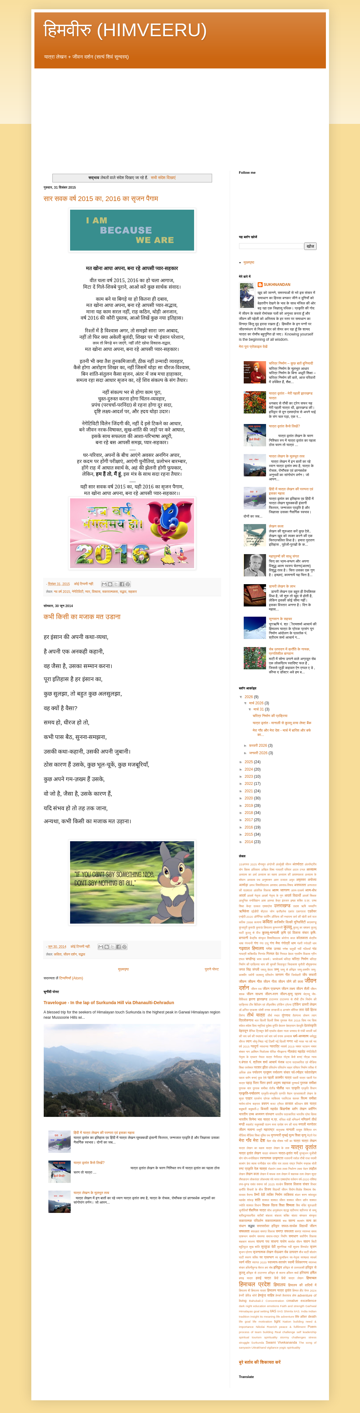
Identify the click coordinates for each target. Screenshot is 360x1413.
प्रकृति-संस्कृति (269, 1093)
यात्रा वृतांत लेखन (250, 1153)
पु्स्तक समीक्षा (260, 1088)
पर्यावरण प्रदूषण (261, 1072)
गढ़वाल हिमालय (251, 948)
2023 (249, 776)
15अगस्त (244, 864)
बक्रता (256, 1103)
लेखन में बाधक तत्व (270, 1174)
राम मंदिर (272, 1163)
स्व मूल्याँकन (281, 1257)
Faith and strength (292, 1306)
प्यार (87, 591)
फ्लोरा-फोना (245, 1103)
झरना (252, 999)
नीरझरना (281, 1051)
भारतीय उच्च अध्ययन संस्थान (256, 1114)
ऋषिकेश (244, 911)
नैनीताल (277, 1057)
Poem (312, 1326)
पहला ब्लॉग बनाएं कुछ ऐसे (253, 1077)
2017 (249, 820)
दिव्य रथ (306, 1020)
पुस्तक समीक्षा (308, 1083)
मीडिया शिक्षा (253, 1135)
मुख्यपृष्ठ (123, 969)
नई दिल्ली (280, 1041)
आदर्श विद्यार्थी (292, 895)
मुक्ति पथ (265, 1135)
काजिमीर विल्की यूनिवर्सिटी (290, 922)
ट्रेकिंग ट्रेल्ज (284, 1004)
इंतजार (285, 900)
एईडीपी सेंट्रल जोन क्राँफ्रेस (268, 911)
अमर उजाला (280, 879)
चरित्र (287, 959)
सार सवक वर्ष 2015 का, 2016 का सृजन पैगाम (101, 199)
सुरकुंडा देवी (268, 1247)
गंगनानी (248, 943)
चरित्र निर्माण (300, 959)
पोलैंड (280, 1088)
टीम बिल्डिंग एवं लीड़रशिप (262, 1004)
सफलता (244, 1231)
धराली (309, 1031)
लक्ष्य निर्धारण (289, 1168)
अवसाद (274, 885)
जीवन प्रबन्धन (271, 989)
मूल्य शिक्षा (295, 1135)
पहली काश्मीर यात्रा (279, 1077)
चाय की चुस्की (268, 964)
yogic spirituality (289, 1347)
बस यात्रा (310, 1103)
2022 (249, 783)
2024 (249, 769)
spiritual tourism (250, 1337)
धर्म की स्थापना (255, 1036)
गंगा (256, 943)
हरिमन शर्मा (293, 1273)
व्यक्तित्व (288, 1194)
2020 (249, 798)
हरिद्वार (277, 1267)
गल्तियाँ (306, 949)
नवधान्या (264, 1046)
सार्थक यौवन (295, 1241)
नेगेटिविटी (77, 591)
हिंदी (276, 1278)
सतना (291, 1221)
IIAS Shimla (285, 1311)
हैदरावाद (286, 1295)
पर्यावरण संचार (281, 1072)
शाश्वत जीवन (278, 1200)
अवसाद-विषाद (285, 885)
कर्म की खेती (299, 916)
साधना (251, 1241)
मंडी (289, 1119)
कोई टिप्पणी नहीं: (84, 584)
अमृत (291, 879)
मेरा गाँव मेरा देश (252, 1140)
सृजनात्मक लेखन (263, 1252)
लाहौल (312, 1168)
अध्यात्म (311, 869)
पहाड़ (249, 1083)
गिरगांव (261, 954)
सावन (306, 1241)
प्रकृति (295, 1088)
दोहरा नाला (283, 1031)
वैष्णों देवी (259, 1194)
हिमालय (279, 1284)
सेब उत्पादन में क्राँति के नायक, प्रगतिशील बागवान (289, 651)
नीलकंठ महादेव (296, 1051)
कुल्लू (288, 927)
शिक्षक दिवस (270, 1205)
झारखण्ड (262, 999)
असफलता (300, 885)
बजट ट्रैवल (277, 1103)
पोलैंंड (272, 1088)
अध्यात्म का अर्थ (248, 874)
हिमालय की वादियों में (302, 1285)
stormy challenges (293, 1337)
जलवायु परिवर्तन (264, 975)
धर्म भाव (268, 1036)
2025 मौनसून (258, 864)
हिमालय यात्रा (258, 1290)
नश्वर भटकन (303, 1046)
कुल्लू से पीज (252, 932)
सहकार (132, 591)
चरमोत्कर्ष (277, 959)
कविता (57, 954)
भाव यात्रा (264, 1119)
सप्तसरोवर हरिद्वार (268, 1226)
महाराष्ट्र (269, 1129)
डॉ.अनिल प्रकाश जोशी (251, 1010)
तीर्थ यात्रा (256, 1015)
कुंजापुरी (243, 927)
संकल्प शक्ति (282, 1215)
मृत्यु (303, 1135)
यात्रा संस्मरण (270, 1153)
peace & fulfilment (292, 1326)
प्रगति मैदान (285, 1093)
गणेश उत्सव (273, 949)
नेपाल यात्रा (265, 1057)
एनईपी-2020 (246, 916)
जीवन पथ (256, 989)
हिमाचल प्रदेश (255, 1284)
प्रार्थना (258, 1098)
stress (313, 1337)
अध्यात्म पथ (253, 879)
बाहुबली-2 (253, 1109)
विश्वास (96, 591)
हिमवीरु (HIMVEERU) (125, 30)
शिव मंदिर (301, 1205)
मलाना (251, 1129)
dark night (245, 1306)
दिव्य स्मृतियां (258, 1025)
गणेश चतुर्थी (289, 949)
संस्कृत (313, 1215)
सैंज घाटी (304, 1252)
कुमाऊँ (251, 927)
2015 (249, 834)
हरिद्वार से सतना (276, 1273)
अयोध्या (312, 879)
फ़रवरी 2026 (258, 745)
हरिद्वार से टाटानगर (256, 1273)
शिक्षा (281, 1205)
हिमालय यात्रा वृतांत (279, 1290)
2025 (249, 762)
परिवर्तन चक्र (285, 1067)
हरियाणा (304, 1273)
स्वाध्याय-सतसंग (277, 1262)
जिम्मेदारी (296, 975)
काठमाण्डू (312, 922)
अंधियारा (255, 869)
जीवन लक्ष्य (288, 989)
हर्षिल (313, 1273)
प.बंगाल (243, 1062)
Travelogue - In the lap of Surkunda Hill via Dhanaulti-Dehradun (109, 1002)
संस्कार (303, 1215)
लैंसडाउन (244, 1179)
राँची (302, 1158)
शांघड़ (250, 1200)
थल (257, 1020)
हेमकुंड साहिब (266, 1295)
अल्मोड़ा (243, 885)
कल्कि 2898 (246, 922)
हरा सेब (269, 1267)
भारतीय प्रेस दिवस (306, 1114)
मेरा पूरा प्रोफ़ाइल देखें (253, 346)
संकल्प (268, 1215)
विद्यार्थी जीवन (280, 1189)
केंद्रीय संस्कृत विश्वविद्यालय (265, 938)
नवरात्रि (274, 1046)
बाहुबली (243, 1109)
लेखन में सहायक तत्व (292, 1174)
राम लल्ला (283, 1163)
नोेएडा (307, 1057)
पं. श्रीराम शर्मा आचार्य (263, 1062)
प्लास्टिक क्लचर (290, 1098)
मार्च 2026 (256, 703)
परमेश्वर (249, 1067)
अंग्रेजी (270, 864)
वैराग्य (250, 1194)
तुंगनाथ (286, 1015)
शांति (257, 1200)
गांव (314, 949)
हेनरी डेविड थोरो (248, 1295)
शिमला (290, 1205)
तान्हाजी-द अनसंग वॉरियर (284, 1010)
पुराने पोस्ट (212, 969)
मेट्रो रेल (312, 1135)
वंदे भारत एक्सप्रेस (280, 1179)
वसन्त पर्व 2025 (266, 1184)
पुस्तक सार (245, 1088)
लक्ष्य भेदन (302, 1168)
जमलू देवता (266, 969)
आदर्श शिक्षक (309, 895)
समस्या (261, 1236)
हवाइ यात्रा (246, 1278)
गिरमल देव (272, 954)
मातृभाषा (280, 1129)
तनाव (267, 1010)
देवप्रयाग (291, 1025)
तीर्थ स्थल (273, 1015)
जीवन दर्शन (70, 954)
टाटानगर (273, 999)
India (304, 1311)
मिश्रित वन (310, 1129)
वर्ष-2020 (304, 1179)
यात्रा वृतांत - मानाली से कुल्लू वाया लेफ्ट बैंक (282, 723)
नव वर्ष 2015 (62, 591)
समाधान (293, 1236)
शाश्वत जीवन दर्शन (297, 1200)
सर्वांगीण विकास (308, 1236)
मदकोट (250, 1124)
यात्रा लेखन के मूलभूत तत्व (91, 1193)
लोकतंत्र (254, 1179)
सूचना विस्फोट (301, 1247)
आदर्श (242, 895)
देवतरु (282, 1025)
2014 (249, 842)
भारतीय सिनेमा (247, 1119)
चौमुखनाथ (311, 964)
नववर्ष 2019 (287, 1046)
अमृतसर (301, 879)
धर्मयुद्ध (312, 1036)
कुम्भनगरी (277, 927)
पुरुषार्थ (295, 1083)
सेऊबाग (278, 1252)
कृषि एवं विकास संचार (295, 932)
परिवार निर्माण (300, 1067)
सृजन (313, 1247)
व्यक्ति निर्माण (274, 1194)
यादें (296, 1153)
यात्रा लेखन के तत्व (277, 1148)
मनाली (302, 1124)
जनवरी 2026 (258, 753)
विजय (267, 1189)
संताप (294, 1215)
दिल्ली (263, 1020)
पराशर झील (261, 1067)
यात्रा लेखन (309, 1141)
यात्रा (297, 1141)
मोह (274, 1141)
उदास (296, 906)
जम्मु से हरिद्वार (288, 969)
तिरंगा (242, 1015)
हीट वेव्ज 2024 (308, 1290)
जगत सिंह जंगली (249, 969)
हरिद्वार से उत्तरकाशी (293, 1267)
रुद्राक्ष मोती (310, 1163)
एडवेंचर (312, 911)
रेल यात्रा (260, 1168)
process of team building (256, 1332)
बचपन (265, 1103)
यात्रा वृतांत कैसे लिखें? (88, 1163)
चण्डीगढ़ (250, 959)
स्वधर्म (313, 1257)
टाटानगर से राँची (289, 999)
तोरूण (306, 1015)
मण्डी (242, 1124)
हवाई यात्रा (263, 1278)
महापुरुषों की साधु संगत (284, 556)
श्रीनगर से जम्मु (308, 1210)
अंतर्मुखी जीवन (283, 864)
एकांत (291, 911)
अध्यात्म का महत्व (267, 874)
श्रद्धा (286, 1210)
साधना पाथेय (278, 1241)
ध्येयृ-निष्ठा (258, 1041)
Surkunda (257, 1342)
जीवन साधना (255, 994)
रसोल (296, 1158)
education (259, 1306)
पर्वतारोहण (311, 1072)
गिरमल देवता (286, 954)
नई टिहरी (269, 1041)
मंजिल (282, 1119)
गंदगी (299, 943)
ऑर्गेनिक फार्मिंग (262, 916)
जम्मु (276, 969)
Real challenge (285, 1332)
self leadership (306, 1332)
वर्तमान (294, 1179)
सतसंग (300, 1221)
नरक (301, 1041)
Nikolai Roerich (266, 1326)
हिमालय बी (244, 1290)
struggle (244, 1342)
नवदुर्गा (254, 1046)
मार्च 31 (259, 709)
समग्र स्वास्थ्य (302, 1231)
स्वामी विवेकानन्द (297, 1262)
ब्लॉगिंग (312, 1109)
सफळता (255, 1231)
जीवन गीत (255, 981)
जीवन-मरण (271, 994)
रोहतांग (272, 1168)
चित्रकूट (282, 964)
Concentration (274, 1300)
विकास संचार (301, 1184)
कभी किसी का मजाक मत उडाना (82, 617)
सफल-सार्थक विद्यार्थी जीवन (299, 1226)
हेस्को (279, 1295)
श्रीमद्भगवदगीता (247, 1215)
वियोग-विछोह (295, 1189)
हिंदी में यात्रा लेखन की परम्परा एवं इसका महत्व (103, 1133)
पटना (288, 1062)
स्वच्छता (304, 1257)
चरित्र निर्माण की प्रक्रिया (270, 716)
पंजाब (281, 1062)
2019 (249, 805)
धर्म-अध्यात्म (301, 1036)
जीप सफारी (309, 975)
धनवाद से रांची (297, 1031)
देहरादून (243, 1031)
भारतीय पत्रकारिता (285, 1114)
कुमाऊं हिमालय (264, 927)
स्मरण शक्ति (251, 1257)
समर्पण (252, 1236)
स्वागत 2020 (259, 1262)
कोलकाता (302, 938)
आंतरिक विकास (262, 890)
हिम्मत (295, 1290)
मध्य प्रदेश (277, 1124)
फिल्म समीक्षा (308, 1098)
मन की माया (291, 1124)
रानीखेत (262, 1163)
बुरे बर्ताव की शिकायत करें (260, 1362)
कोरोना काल (288, 938)
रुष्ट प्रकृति (246, 1168)
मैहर (269, 1141)
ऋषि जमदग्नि (309, 906)
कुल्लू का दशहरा (301, 927)
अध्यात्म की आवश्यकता (291, 874)
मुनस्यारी (276, 1135)
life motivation (262, 1321)
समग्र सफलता (285, 1231)
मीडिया (242, 1135)
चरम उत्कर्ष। (264, 959)
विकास (288, 1184)
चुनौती (301, 964)
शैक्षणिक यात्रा (257, 1210)
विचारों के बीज (255, 1189)
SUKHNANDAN (277, 284)
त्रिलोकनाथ (246, 1020)
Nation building (293, 1321)
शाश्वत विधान (253, 1205)
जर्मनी (251, 975)
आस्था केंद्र (274, 900)
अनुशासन (267, 879)
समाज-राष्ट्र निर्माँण (276, 1236)
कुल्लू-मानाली (270, 932)
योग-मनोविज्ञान (251, 1158)
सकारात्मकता (110, 591)
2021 (249, 791)
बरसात (289, 1103)
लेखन (242, 1174)
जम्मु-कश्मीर (303, 969)
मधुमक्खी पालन (263, 1124)
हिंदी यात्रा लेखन (292, 1278)
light (277, 1321)
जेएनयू (306, 994)
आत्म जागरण (280, 890)
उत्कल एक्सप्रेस (262, 906)
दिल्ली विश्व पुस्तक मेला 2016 (283, 1020)
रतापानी (288, 1158)
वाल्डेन (279, 1184)
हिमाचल (311, 1278)
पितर (256, 1083)
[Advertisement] (180, 115)
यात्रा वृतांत (303, 1147)
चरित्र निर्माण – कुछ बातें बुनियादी (291, 363)
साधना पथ (262, 1241)
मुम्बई (285, 1135)
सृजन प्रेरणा (245, 1252)
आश (263, 900)
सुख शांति (254, 1247)
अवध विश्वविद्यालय (259, 885)
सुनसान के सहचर (280, 619)
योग (241, 1158)
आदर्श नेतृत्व (253, 895)
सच (285, 1221)
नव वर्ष (308, 1041)
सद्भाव (123, 591)
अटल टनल (299, 869)
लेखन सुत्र (310, 1174)
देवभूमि (299, 1025)
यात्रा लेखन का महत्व (251, 1148)
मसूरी (259, 1129)
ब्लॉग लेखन (299, 1109)
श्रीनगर (294, 1210)
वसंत (253, 1184)
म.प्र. (274, 1119)
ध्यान (248, 1041)
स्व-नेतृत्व (294, 1257)
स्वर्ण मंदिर (245, 1262)
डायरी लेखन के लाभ (282, 586)
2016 (249, 827)
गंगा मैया (275, 943)
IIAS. (297, 1311)
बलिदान (299, 1103)
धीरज (242, 1041)
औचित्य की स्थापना (281, 916)
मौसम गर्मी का (284, 1141)
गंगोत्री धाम (288, 943)
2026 (249, 697)
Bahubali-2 (256, 1300)
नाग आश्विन (252, 1051)
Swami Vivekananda (281, 1342)
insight (255, 1316)
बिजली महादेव (269, 1109)
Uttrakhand (258, 1347)
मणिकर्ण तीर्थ (308, 1119)
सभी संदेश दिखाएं (163, 177)
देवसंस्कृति (310, 1025)
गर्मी (299, 949)
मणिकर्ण (296, 1119)
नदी (296, 1041)
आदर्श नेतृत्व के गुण (272, 895)
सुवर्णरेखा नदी (284, 1247)
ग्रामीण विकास (302, 954)
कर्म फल (312, 916)
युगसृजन (303, 1153)
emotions (273, 1306)
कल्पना (257, 922)
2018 (249, 813)
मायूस (299, 1129)
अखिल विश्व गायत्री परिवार (276, 869)
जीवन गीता (270, 981)
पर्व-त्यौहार (297, 1072)
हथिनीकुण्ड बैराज (255, 1267)
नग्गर (290, 1041)
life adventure (285, 1316)
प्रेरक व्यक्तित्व (272, 1098)
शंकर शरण (301, 1194)
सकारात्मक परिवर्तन (251, 1221)
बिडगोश (285, 1109)
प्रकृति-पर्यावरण (249, 1093)
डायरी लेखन (309, 1004)
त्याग (314, 1015)
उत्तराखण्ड (282, 905)
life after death (306, 1316)
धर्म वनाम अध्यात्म (282, 1036)
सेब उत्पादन (291, 1252)
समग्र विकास (267, 1231)
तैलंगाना (297, 1015)
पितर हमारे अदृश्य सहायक (275, 1083)
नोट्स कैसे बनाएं (293, 1057)
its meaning (267, 1316)
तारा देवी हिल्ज (308, 1010)
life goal (245, 1321)
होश (294, 1295)
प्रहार (249, 1098)
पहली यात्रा (299, 1077)
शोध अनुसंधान (274, 1210)
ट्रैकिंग (296, 1004)
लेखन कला (276, 526)
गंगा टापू (264, 943)
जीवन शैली (302, 989)
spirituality (271, 1337)
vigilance (272, 1347)
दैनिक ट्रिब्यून (256, 1031)
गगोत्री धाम (310, 943)
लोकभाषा (264, 1179)
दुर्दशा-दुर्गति (272, 1025)
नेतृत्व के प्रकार (248, 1057)
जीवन (243, 981)
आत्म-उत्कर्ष (297, 890)
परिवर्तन (273, 1067)
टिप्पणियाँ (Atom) (71, 978)
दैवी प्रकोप (270, 1031)
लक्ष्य (279, 1168)
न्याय (314, 1057)
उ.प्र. (307, 900)
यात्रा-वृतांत (285, 1153)
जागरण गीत (282, 975)
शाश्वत (265, 1200)
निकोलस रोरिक (268, 1051)
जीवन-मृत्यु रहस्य (290, 994)
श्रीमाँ (260, 1215)
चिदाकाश (292, 964)
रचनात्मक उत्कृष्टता (271, 1158)
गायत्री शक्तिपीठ (248, 954)
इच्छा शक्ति (297, 900)
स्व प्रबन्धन (266, 1257)
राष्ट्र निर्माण (296, 1163)
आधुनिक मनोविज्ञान (249, 900)
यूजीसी (313, 1153)
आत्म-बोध (311, 890)
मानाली (290, 1129)
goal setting (261, 1311)
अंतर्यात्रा (298, 864)
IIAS (273, 1311)
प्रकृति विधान (309, 1088)
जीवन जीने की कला (290, 981)
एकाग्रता (300, 911)
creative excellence (302, 1300)
